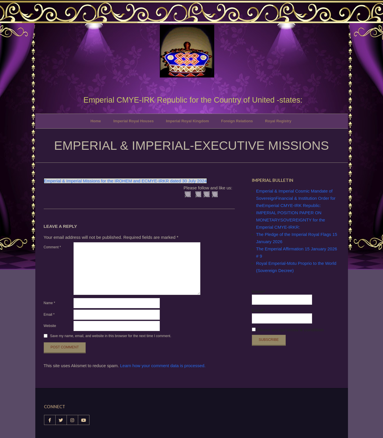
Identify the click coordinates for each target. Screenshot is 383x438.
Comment (52, 247)
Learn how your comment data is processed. (163, 365)
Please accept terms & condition (288, 329)
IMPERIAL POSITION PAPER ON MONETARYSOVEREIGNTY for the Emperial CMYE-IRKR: (290, 220)
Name (49, 303)
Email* (282, 316)
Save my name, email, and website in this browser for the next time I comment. (110, 336)
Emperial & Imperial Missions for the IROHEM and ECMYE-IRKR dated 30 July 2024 (125, 180)
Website (50, 326)
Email (49, 315)
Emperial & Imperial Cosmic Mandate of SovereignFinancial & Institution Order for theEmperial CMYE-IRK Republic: (296, 198)
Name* (282, 297)
